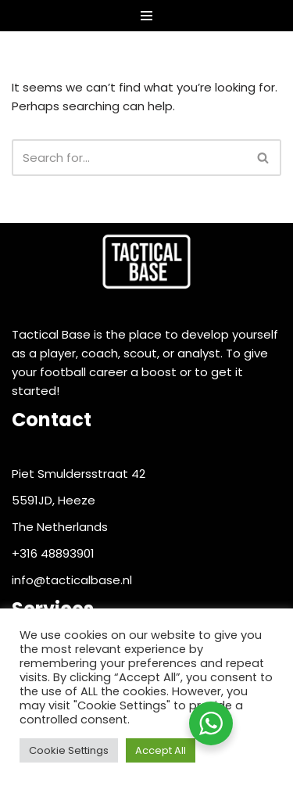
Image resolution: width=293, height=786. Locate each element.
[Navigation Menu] (146, 15)
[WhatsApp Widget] (211, 723)
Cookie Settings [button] (69, 750)
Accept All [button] (160, 750)
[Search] (129, 157)
